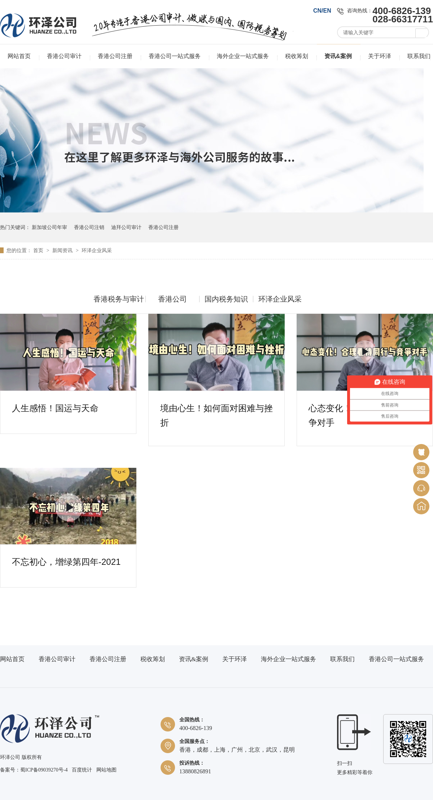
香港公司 (172, 299)
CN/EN (322, 11)
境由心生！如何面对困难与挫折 (216, 409)
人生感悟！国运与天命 (55, 408)
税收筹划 (296, 56)
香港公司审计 (64, 56)
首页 (39, 250)
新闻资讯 (63, 250)
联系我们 (418, 56)
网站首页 (19, 56)
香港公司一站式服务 (175, 56)
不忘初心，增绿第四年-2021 (66, 562)
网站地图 (106, 770)
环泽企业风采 (97, 250)
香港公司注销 (89, 227)
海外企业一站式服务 (243, 56)
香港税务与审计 (118, 299)
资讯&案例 (338, 56)
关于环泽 (379, 56)
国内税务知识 (226, 299)
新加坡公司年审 (49, 227)
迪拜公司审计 (126, 227)
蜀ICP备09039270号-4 (43, 770)
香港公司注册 (115, 56)
